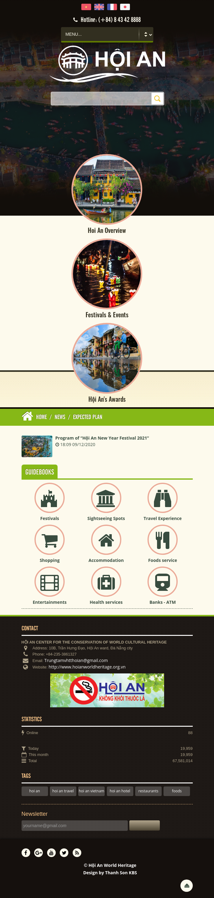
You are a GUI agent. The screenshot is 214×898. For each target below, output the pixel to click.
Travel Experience (162, 518)
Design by (110, 873)
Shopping (50, 560)
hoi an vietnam (91, 791)
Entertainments (50, 602)
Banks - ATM (162, 602)
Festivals (49, 518)
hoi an (34, 791)
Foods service (162, 560)
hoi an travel (63, 791)
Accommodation (105, 560)
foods (177, 791)
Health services (106, 602)
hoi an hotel (120, 791)
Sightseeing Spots (106, 518)
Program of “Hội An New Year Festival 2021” (102, 438)
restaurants (149, 791)
